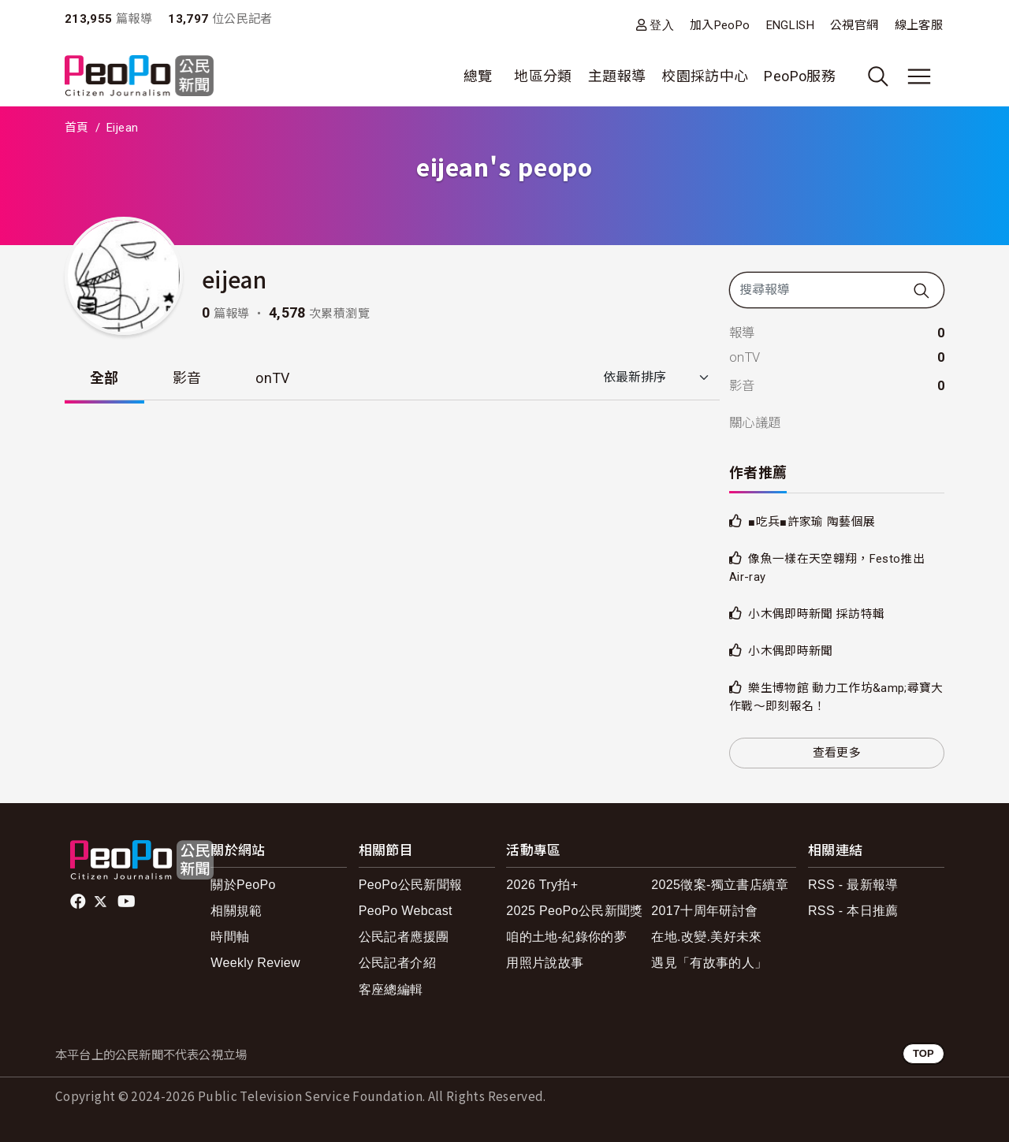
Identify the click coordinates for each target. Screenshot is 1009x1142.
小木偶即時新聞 (793, 650)
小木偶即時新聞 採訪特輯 (820, 613)
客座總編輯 (391, 989)
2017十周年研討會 (704, 910)
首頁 (77, 128)
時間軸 (229, 936)
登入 (662, 25)
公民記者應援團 (404, 936)
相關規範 (236, 910)
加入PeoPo (720, 25)
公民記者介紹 (397, 962)
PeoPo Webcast (405, 910)
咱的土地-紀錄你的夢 (566, 936)
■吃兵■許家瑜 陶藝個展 (816, 521)
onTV (272, 378)
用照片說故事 (544, 962)
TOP (923, 1053)
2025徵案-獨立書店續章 (719, 884)
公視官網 (854, 25)
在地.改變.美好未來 (706, 936)
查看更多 (837, 753)
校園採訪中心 (704, 76)
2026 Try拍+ (542, 884)
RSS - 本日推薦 (853, 910)
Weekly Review (255, 962)
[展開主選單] (919, 76)
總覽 (478, 76)
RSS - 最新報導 (853, 884)
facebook (79, 902)
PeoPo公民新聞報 (411, 884)
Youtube (127, 902)
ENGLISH (790, 25)
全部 (104, 378)
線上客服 (919, 25)
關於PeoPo (243, 884)
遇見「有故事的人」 (709, 962)
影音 (187, 378)
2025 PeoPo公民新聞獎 (574, 910)
